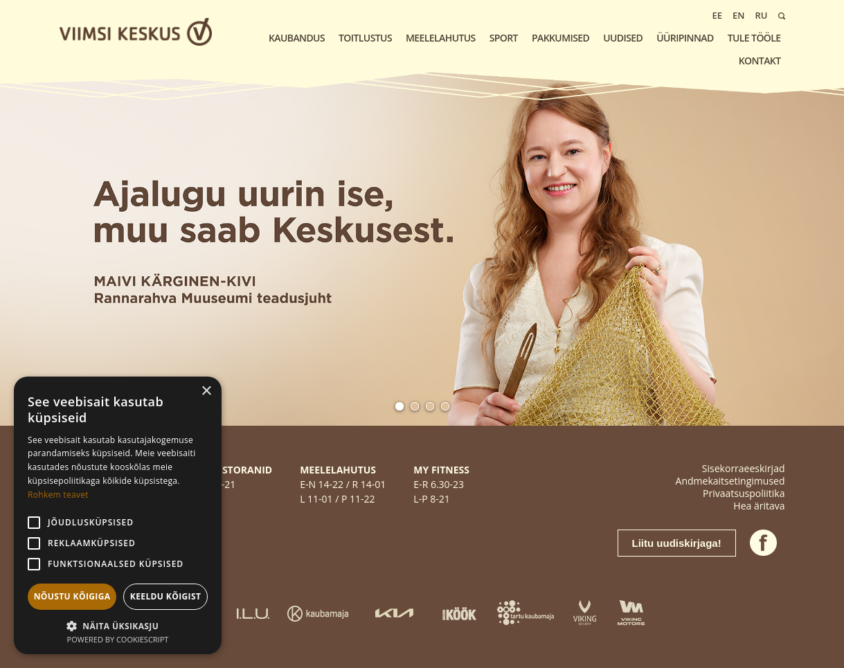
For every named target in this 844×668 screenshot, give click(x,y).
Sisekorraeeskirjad (743, 468)
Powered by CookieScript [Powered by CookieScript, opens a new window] (118, 639)
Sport (504, 37)
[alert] (118, 515)
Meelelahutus (441, 37)
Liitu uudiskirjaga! (676, 543)
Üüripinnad (684, 37)
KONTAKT (760, 60)
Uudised (623, 37)
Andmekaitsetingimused (730, 480)
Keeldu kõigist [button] (165, 596)
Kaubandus (297, 37)
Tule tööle (754, 37)
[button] (118, 625)
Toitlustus (365, 37)
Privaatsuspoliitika (743, 493)
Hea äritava (758, 505)
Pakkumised (560, 37)
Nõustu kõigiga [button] (72, 596)
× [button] (206, 391)
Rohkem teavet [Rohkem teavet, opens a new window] (58, 494)
